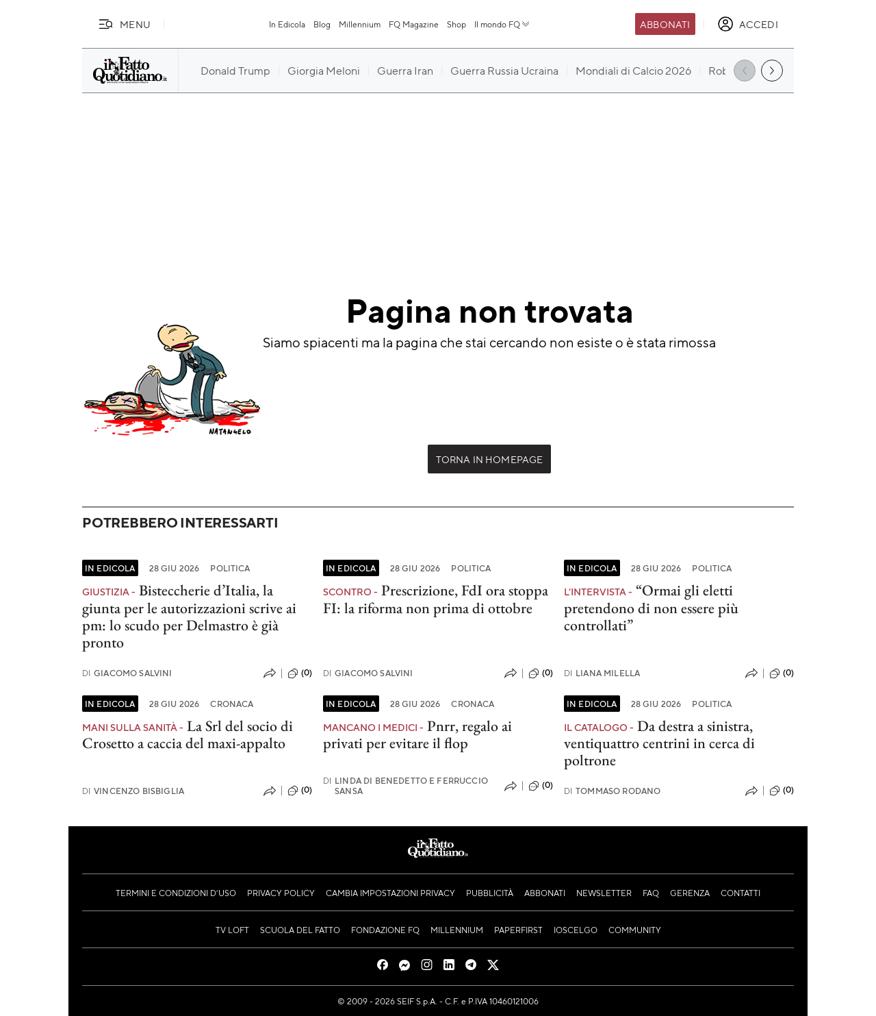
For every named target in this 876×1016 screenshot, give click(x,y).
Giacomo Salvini (127, 673)
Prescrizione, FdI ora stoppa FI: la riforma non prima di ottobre (435, 598)
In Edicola (287, 24)
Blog (322, 24)
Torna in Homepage (489, 459)
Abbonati (665, 24)
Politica (230, 567)
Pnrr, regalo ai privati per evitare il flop (417, 734)
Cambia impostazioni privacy (390, 892)
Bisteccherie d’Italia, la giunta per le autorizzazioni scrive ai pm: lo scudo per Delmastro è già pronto (189, 616)
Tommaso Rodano (612, 791)
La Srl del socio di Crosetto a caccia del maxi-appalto (187, 734)
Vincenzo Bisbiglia (133, 791)
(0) (299, 673)
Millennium (360, 24)
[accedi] (747, 24)
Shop (456, 24)
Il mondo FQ (502, 23)
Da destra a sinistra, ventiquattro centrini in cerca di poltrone (659, 743)
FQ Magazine (414, 24)
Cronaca (231, 703)
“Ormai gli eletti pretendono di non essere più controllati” (651, 607)
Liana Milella (602, 673)
